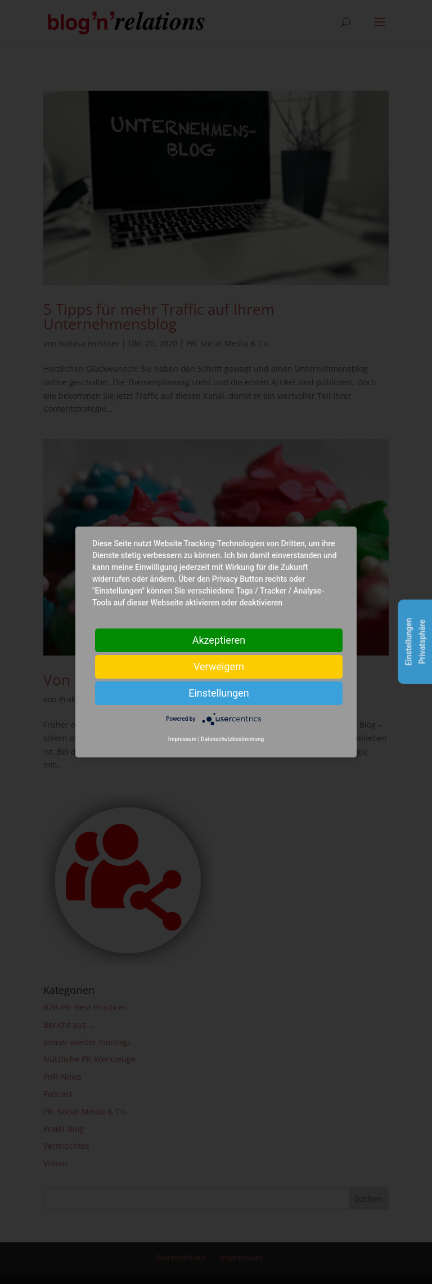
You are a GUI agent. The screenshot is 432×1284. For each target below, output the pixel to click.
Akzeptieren (219, 640)
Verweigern (219, 666)
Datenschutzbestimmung (232, 739)
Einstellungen (218, 693)
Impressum (182, 739)
